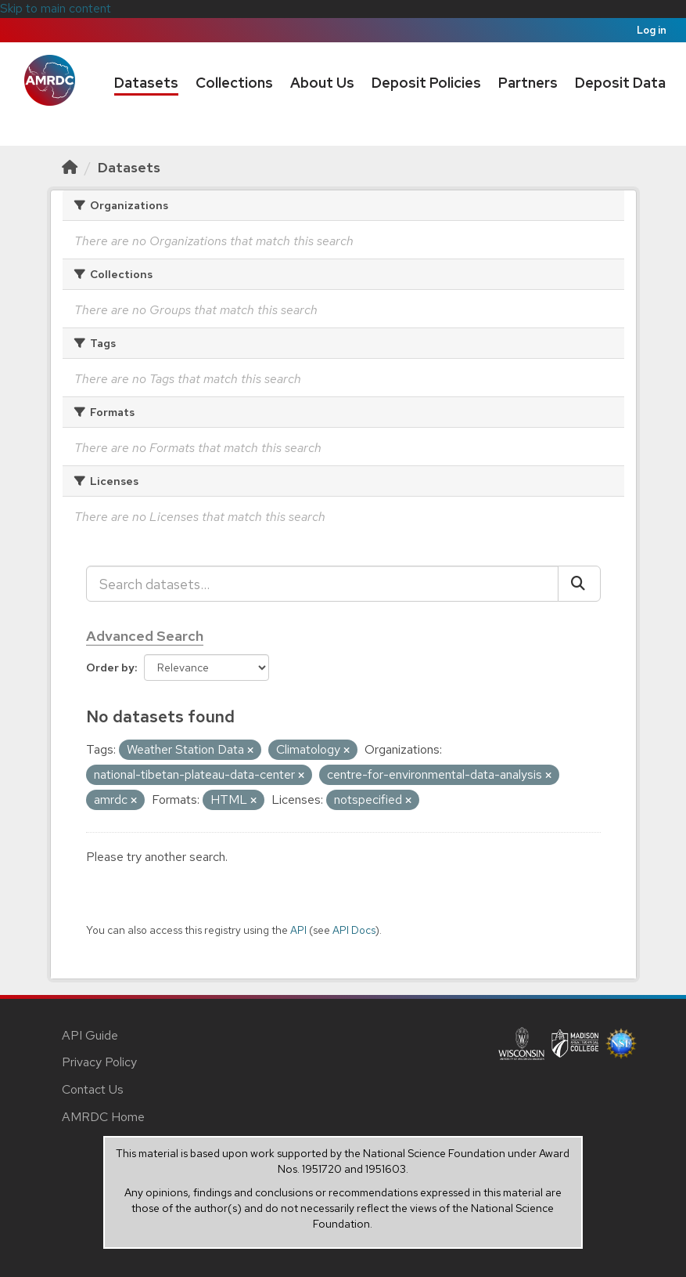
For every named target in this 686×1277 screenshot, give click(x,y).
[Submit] (579, 584)
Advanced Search (144, 636)
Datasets (146, 83)
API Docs (353, 930)
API (298, 930)
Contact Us (93, 1089)
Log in (651, 30)
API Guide (90, 1035)
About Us (322, 83)
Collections (234, 83)
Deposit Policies (426, 83)
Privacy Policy (99, 1062)
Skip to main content (55, 8)
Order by (110, 667)
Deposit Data (620, 83)
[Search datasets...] (322, 584)
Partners (528, 83)
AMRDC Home (103, 1117)
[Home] (69, 167)
